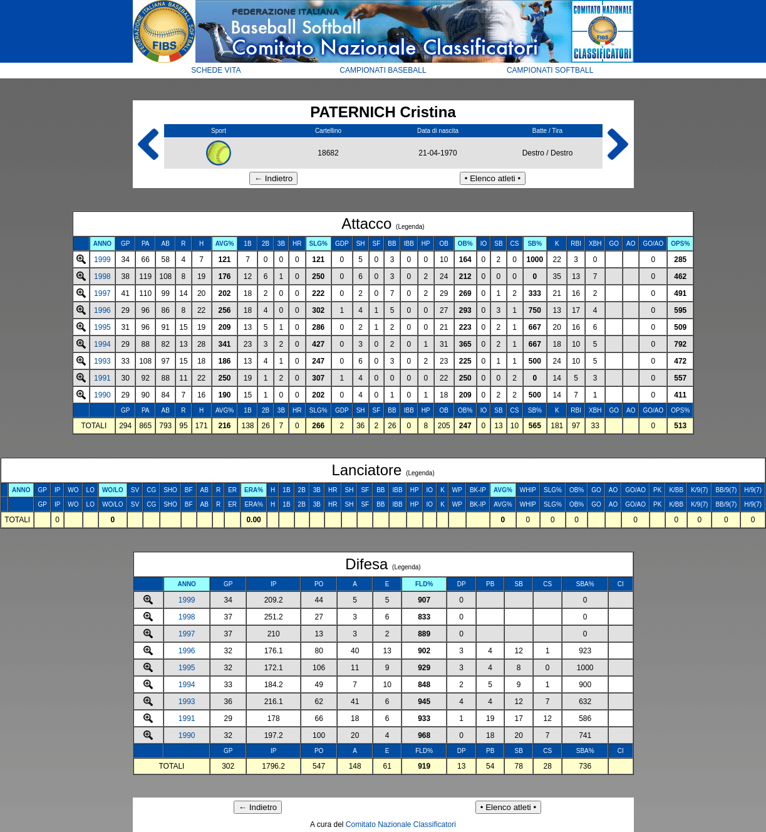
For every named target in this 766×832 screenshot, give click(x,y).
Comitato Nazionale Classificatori (401, 824)
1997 (102, 293)
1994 (102, 344)
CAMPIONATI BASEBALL (383, 70)
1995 (102, 327)
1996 (102, 310)
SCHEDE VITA (216, 70)
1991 (102, 378)
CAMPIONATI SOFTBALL (550, 70)
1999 (102, 259)
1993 (102, 361)
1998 (102, 276)
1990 (102, 395)
